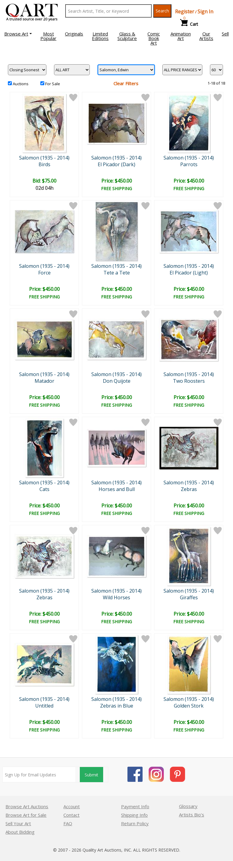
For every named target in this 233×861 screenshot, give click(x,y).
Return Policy (135, 823)
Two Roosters (189, 381)
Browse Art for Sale (25, 815)
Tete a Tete (116, 272)
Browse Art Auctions (26, 806)
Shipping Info (134, 815)
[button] (18, 34)
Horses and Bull (117, 489)
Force (44, 272)
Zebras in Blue (116, 705)
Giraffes (189, 597)
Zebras (189, 489)
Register (184, 11)
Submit (91, 775)
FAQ (67, 823)
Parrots (189, 164)
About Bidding (20, 832)
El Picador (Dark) (116, 164)
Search (162, 11)
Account (71, 806)
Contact (71, 815)
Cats (44, 489)
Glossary (188, 806)
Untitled (44, 705)
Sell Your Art (18, 823)
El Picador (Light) (189, 272)
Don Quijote (116, 381)
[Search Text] (108, 11)
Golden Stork (189, 705)
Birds (44, 164)
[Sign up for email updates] (39, 774)
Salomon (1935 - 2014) (44, 157)
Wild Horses (116, 597)
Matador (44, 381)
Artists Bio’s (191, 815)
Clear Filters (125, 83)
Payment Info (135, 806)
